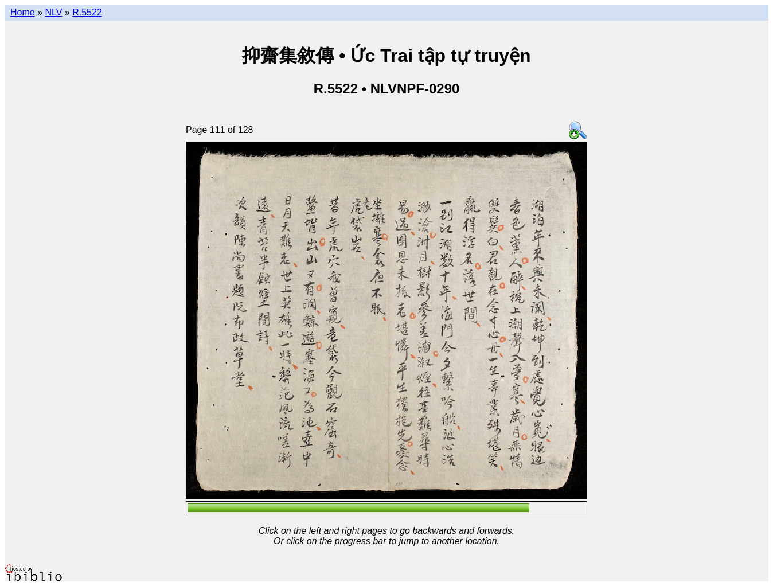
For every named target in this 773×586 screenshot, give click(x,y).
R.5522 (87, 12)
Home (22, 12)
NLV (53, 12)
